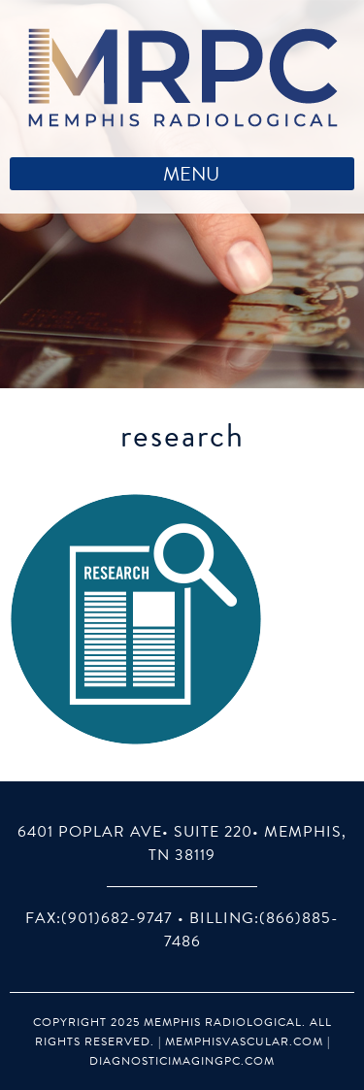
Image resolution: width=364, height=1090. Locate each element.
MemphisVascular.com (244, 1041)
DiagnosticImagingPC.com (182, 1061)
